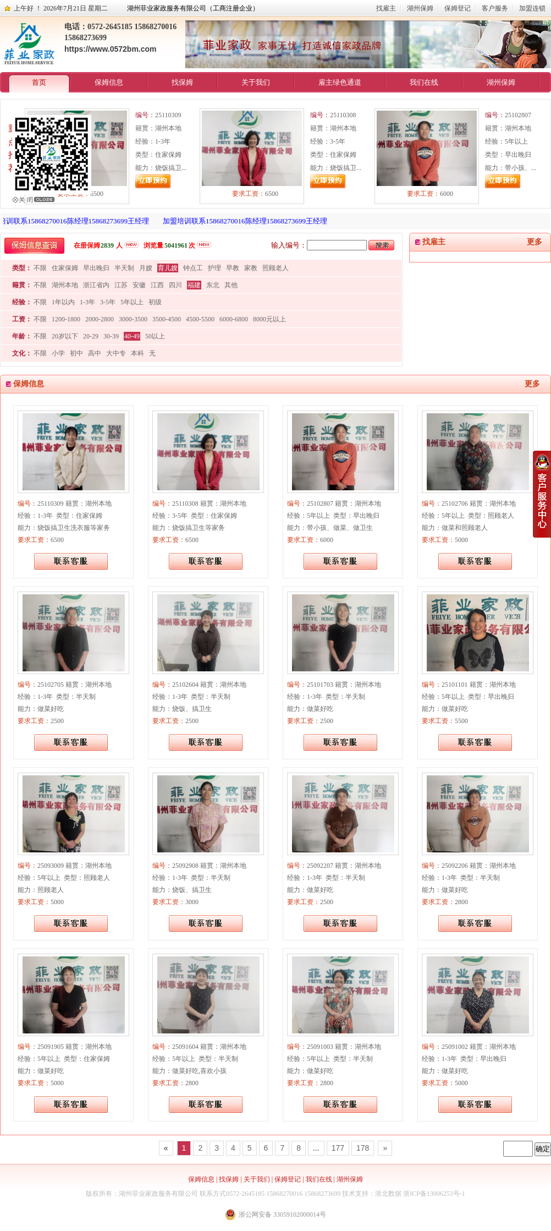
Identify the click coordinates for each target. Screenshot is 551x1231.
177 (338, 1148)
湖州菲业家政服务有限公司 (158, 1193)
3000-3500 (133, 319)
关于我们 (255, 82)
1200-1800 (66, 319)
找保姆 (182, 82)
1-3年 (87, 302)
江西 (157, 285)
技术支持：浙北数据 (371, 1193)
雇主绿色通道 (339, 82)
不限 (40, 268)
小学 (58, 353)
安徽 (139, 285)
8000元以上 (269, 319)
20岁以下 (65, 336)
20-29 (90, 336)
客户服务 (495, 8)
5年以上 (132, 302)
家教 (250, 268)
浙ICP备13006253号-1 (434, 1193)
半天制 (124, 268)
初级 (155, 302)
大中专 (116, 353)
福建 (194, 285)
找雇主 (386, 8)
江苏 (121, 285)
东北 (212, 285)
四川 (175, 285)
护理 (214, 268)
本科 (137, 353)
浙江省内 (96, 285)
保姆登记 (457, 8)
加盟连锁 (532, 8)
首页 (39, 82)
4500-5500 (200, 319)
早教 (232, 268)
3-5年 (107, 302)
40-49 (132, 336)
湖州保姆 (420, 8)
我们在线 (424, 82)
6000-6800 (233, 319)
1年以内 (63, 302)
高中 (94, 353)
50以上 (155, 336)
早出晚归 (96, 268)
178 (362, 1148)
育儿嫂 (168, 268)
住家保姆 (65, 268)
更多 (534, 242)
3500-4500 (166, 319)
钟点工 (193, 268)
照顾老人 (275, 268)
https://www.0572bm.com (110, 49)
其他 (231, 285)
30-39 (111, 336)
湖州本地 (65, 285)
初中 (76, 353)
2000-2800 (99, 319)
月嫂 (145, 268)
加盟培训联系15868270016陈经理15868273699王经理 (248, 221)
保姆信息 (109, 82)
